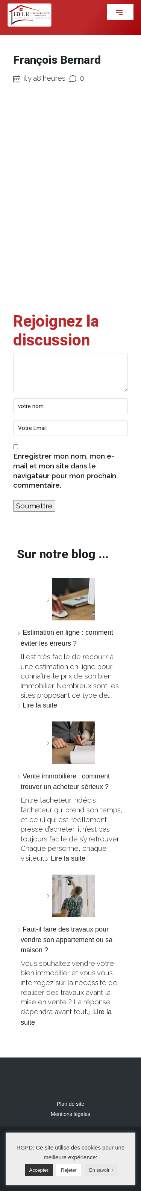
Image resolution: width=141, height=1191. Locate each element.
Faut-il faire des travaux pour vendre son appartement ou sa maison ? (66, 939)
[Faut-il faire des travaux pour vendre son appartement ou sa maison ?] (71, 896)
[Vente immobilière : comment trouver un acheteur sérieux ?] (71, 742)
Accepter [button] (39, 1170)
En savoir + (101, 1170)
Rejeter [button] (69, 1170)
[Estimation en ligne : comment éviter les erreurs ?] (71, 599)
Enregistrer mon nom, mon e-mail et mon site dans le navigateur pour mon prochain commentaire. (64, 470)
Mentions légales (70, 1114)
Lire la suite (40, 705)
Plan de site (70, 1104)
